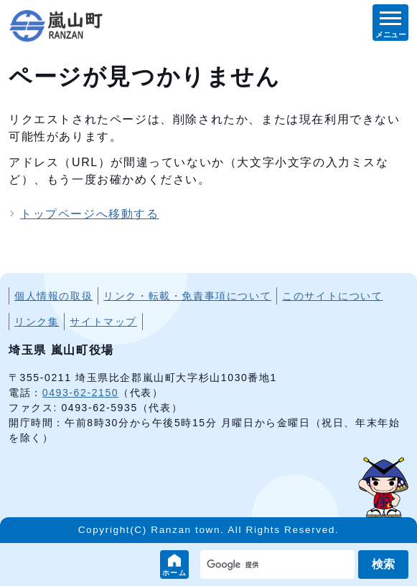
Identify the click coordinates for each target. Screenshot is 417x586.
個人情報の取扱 (53, 296)
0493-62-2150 (80, 392)
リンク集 (36, 321)
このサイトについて (332, 296)
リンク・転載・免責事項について (187, 296)
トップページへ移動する (89, 214)
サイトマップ (103, 321)
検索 (383, 564)
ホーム (174, 573)
